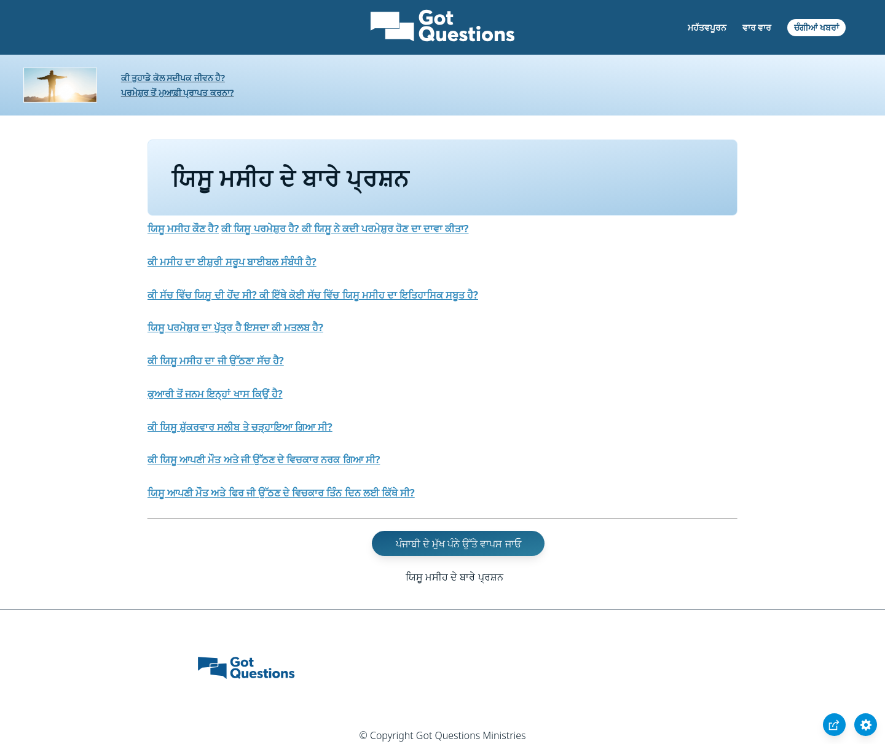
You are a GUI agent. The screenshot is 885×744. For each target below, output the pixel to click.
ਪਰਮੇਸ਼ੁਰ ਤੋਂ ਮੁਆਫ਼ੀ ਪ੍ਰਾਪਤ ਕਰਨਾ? (177, 92)
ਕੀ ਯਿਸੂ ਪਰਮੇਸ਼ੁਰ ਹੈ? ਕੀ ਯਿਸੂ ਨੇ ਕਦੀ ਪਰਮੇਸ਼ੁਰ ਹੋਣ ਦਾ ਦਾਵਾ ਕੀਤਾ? (344, 228)
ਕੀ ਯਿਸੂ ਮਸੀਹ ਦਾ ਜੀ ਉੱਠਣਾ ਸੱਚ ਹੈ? (216, 360)
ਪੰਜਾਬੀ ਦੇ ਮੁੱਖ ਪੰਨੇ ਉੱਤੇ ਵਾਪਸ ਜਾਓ (458, 543)
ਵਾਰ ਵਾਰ (757, 27)
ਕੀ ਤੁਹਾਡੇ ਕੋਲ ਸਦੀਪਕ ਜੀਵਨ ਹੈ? (173, 78)
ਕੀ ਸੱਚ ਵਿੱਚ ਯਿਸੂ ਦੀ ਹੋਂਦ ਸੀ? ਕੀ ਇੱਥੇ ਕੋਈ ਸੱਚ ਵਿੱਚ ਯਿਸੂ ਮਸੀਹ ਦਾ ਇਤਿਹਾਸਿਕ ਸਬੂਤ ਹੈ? (313, 295)
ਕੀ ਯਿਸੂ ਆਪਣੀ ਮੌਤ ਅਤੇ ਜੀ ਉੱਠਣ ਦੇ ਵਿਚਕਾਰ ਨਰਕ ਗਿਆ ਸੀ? (264, 459)
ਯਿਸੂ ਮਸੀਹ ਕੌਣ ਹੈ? (183, 228)
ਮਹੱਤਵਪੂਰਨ (707, 27)
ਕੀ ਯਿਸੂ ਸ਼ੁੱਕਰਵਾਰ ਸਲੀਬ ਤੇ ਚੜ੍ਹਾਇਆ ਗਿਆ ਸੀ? (240, 427)
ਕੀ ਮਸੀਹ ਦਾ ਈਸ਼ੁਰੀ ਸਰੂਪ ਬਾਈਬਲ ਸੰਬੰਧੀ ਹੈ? (232, 261)
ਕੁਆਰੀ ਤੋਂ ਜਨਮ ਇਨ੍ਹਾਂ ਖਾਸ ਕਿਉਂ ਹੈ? (215, 394)
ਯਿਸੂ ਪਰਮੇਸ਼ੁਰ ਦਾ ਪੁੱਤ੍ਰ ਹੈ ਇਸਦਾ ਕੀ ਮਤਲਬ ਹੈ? (235, 327)
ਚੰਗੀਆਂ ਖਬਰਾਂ (816, 27)
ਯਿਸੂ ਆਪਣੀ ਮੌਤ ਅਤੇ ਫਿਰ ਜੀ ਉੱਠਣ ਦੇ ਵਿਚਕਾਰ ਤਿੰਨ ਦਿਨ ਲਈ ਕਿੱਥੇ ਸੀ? (281, 492)
